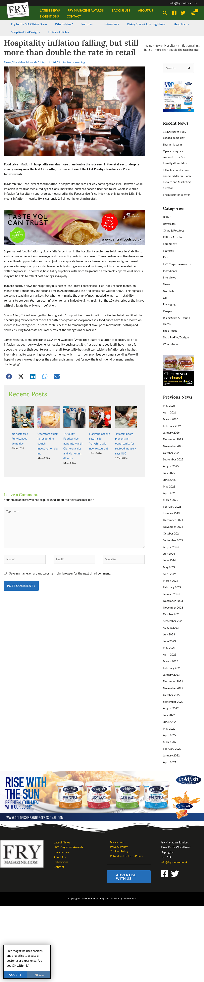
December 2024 (173, 520)
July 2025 (169, 473)
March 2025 (171, 499)
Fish (165, 257)
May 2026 (170, 405)
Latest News (62, 842)
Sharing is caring (173, 145)
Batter (167, 217)
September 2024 (174, 540)
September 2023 (174, 620)
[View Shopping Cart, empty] (193, 13)
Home (148, 45)
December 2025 (173, 439)
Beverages (170, 224)
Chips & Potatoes (174, 230)
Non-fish (168, 291)
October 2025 (172, 452)
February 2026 (172, 426)
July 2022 (169, 714)
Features (169, 250)
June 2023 (170, 641)
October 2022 (172, 694)
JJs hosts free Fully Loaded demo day (20, 421)
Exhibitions (61, 862)
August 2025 (171, 466)
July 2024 (169, 553)
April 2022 (170, 735)
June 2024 (170, 560)
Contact (59, 866)
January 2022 (172, 755)
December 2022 (173, 681)
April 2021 (170, 762)
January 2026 (172, 432)
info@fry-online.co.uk (183, 3)
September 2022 (174, 701)
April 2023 (170, 654)
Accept (15, 974)
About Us (60, 857)
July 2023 (169, 634)
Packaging (170, 304)
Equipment (170, 244)
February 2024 (172, 587)
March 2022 (171, 741)
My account (114, 842)
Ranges (168, 311)
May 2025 (170, 486)
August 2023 (171, 627)
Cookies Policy (116, 852)
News (158, 45)
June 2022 (170, 721)
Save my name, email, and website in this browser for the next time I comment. (60, 560)
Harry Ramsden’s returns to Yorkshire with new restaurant (99, 426)
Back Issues (61, 852)
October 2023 (172, 614)
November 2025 (173, 446)
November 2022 (173, 688)
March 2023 (171, 661)
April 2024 (170, 574)
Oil (165, 297)
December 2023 (173, 600)
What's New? (171, 344)
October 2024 (172, 533)
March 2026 (171, 419)
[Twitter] (183, 12)
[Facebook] (174, 12)
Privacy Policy (116, 847)
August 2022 (171, 708)
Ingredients (170, 271)
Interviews (170, 277)
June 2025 (170, 479)
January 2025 (172, 513)
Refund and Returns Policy (124, 857)
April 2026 (170, 412)
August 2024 (171, 547)
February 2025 (172, 506)
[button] (165, 13)
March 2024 (171, 580)
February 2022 (172, 748)
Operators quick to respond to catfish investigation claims (176, 157)
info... (38, 974)
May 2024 (170, 567)
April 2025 (170, 493)
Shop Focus (170, 330)
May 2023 (170, 647)
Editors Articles (173, 237)
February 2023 (172, 667)
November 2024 (173, 526)
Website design (112, 899)
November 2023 (173, 607)
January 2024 (172, 594)
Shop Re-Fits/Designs (177, 337)
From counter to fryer (177, 194)
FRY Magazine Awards (177, 264)
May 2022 (170, 728)
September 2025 (174, 459)
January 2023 (172, 674)
